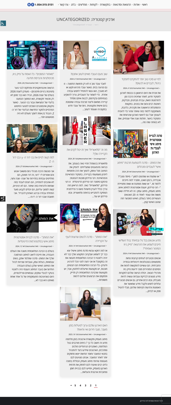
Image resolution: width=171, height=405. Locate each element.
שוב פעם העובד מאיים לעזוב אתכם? (89, 74)
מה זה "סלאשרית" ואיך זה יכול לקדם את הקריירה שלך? (87, 152)
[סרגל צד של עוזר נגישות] (3, 23)
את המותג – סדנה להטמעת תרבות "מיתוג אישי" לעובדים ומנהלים (139, 165)
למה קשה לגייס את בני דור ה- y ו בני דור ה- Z (33, 159)
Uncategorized (46, 83)
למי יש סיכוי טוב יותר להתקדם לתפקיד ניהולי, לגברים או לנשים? (141, 81)
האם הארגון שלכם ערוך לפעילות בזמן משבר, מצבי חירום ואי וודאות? (88, 327)
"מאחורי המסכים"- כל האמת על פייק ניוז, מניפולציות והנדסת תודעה (33, 76)
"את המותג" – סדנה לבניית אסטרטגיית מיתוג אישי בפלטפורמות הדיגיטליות (34, 239)
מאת (32, 83)
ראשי (96, 25)
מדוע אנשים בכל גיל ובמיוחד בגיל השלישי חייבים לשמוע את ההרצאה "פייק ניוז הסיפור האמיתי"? (140, 244)
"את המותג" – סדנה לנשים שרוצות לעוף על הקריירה (86, 239)
